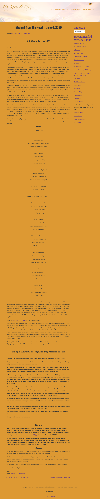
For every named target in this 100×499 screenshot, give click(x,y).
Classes (79, 9)
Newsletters (65, 9)
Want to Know (78, 116)
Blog (12, 473)
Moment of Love (78, 112)
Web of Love (77, 122)
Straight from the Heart (20, 473)
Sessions (73, 9)
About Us (58, 9)
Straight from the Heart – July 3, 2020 (61, 477)
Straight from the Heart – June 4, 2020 (39, 27)
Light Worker (26, 33)
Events (85, 9)
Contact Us (91, 9)
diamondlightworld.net (19, 320)
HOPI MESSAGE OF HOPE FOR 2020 (17, 477)
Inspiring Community (80, 119)
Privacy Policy (49, 492)
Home (52, 9)
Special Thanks (50, 496)
